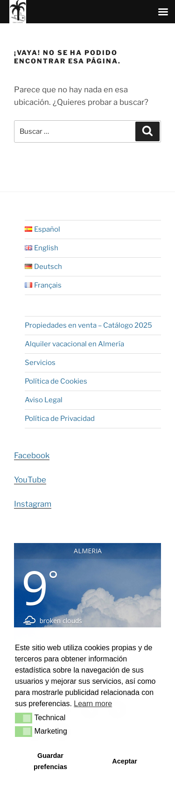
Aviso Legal (44, 400)
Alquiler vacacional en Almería (74, 344)
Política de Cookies (56, 381)
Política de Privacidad (60, 418)
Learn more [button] (93, 704)
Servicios (40, 362)
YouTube (30, 479)
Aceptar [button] (124, 761)
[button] (23, 718)
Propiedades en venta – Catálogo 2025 (88, 325)
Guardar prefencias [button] (50, 761)
